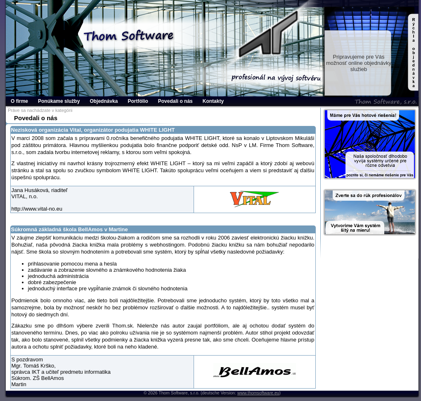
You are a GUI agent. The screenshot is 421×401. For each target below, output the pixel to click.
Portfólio (138, 101)
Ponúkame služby (59, 101)
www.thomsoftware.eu (258, 393)
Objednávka (104, 101)
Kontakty (213, 101)
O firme (19, 101)
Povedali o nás (175, 101)
